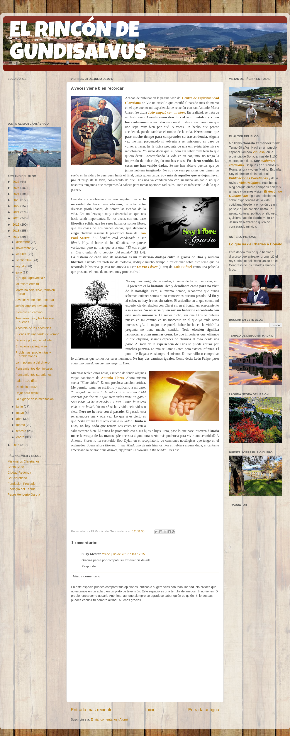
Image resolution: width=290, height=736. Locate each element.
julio (19, 272)
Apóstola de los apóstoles (33, 328)
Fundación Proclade (22, 483)
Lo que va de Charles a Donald (255, 244)
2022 (16, 206)
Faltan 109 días (26, 380)
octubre (22, 254)
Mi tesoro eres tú (27, 284)
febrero (21, 431)
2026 (16, 181)
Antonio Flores (112, 378)
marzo (21, 425)
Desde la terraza (27, 387)
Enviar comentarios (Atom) (109, 719)
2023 (16, 200)
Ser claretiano (17, 478)
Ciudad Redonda (19, 472)
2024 (16, 194)
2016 (16, 445)
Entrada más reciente (92, 709)
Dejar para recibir (27, 393)
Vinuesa (259, 152)
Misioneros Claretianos (23, 461)
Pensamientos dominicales (34, 368)
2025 (16, 187)
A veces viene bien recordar (34, 300)
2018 (16, 230)
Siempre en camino (28, 312)
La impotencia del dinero (32, 362)
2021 (16, 212)
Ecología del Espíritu (22, 489)
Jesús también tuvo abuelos (34, 306)
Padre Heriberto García (24, 494)
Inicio (150, 709)
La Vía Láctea (147, 267)
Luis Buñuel (183, 267)
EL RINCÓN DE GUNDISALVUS (78, 43)
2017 (16, 236)
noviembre (24, 248)
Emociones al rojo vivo (31, 346)
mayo (20, 412)
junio (20, 406)
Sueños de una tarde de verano (37, 334)
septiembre (24, 260)
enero (20, 437)
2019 (16, 224)
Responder (89, 566)
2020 (16, 218)
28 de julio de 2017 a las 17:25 (123, 554)
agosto (21, 266)
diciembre (23, 242)
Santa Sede (16, 467)
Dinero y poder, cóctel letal (34, 340)
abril (19, 419)
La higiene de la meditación (34, 399)
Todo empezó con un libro (166, 112)
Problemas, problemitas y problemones (33, 354)
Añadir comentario (86, 576)
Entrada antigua (203, 709)
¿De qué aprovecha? (30, 278)
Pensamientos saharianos (33, 374)
